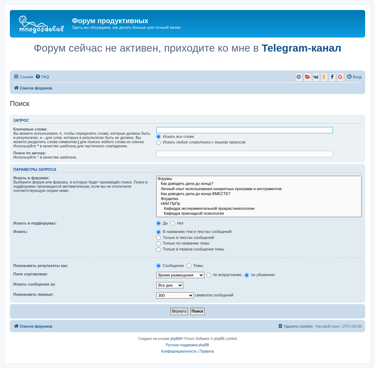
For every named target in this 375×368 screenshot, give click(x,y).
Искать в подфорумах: (35, 223)
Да (162, 223)
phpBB (175, 339)
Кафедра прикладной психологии (259, 213)
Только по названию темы (182, 243)
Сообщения (170, 265)
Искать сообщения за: (34, 284)
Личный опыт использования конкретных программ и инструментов (259, 189)
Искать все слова (175, 136)
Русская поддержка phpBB (187, 345)
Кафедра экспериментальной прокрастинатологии (259, 208)
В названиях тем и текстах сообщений (194, 231)
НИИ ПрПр (259, 203)
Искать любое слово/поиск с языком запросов (200, 142)
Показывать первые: (33, 294)
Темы (195, 265)
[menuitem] (42, 77)
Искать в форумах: (31, 178)
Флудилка (259, 198)
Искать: (20, 231)
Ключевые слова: (30, 129)
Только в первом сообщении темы (190, 249)
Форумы (259, 178)
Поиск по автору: (29, 153)
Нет (177, 223)
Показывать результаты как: (40, 265)
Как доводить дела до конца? (259, 183)
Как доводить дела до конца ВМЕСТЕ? (259, 194)
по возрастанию (224, 275)
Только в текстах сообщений (185, 237)
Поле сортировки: (30, 274)
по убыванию (259, 275)
